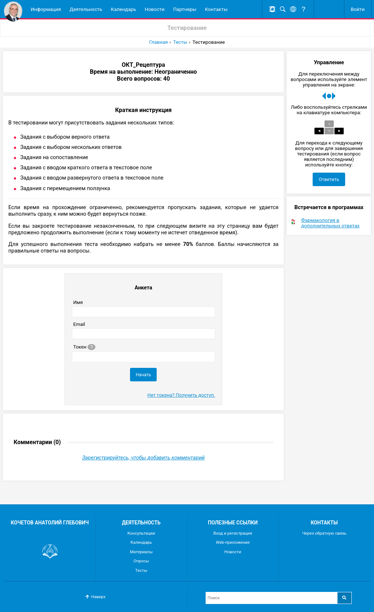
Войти (358, 9)
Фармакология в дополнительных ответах (330, 228)
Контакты (216, 9)
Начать (143, 375)
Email (79, 324)
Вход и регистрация (232, 533)
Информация (46, 9)
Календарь (123, 9)
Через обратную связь (324, 533)
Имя (78, 302)
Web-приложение (233, 542)
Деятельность (86, 9)
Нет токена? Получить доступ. (181, 395)
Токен (84, 347)
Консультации (141, 533)
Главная (158, 42)
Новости (154, 9)
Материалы (141, 551)
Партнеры (184, 9)
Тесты (180, 42)
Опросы (141, 560)
